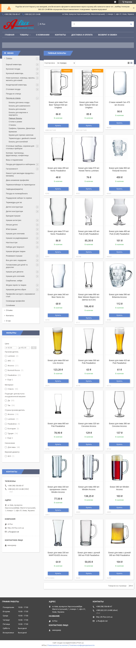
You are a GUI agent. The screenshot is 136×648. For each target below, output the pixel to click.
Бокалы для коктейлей (18, 142)
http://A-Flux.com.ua (16, 528)
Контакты (60, 35)
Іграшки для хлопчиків (15, 234)
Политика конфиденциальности (82, 645)
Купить (58, 125)
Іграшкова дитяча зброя (16, 289)
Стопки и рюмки (15, 122)
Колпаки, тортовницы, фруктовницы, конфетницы (17, 154)
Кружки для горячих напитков (21, 135)
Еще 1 (10, 380)
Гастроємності (12, 169)
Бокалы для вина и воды (19, 102)
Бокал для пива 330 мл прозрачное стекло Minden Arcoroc (58, 489)
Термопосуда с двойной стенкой (22, 138)
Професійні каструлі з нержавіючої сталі (20, 295)
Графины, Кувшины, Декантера (22, 128)
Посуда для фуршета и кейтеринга (20, 164)
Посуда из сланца (13, 94)
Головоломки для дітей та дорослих (17, 266)
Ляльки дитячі (12, 225)
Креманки (13, 132)
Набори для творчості (15, 247)
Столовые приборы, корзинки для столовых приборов (20, 147)
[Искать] (131, 24)
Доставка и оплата (82, 35)
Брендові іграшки (13, 216)
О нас (8, 321)
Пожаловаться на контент (57, 645)
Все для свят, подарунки (16, 260)
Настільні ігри (11, 242)
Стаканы (12, 125)
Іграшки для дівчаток (14, 272)
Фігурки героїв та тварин (16, 285)
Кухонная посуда (13, 69)
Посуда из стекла (13, 98)
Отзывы (9, 310)
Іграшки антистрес (13, 220)
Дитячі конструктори (14, 207)
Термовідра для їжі (14, 202)
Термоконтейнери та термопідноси (20, 185)
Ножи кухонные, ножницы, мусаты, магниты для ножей (20, 79)
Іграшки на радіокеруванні (17, 238)
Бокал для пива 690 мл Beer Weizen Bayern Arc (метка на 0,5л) (88, 297)
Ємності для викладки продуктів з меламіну (20, 174)
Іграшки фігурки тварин (15, 251)
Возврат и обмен (107, 35)
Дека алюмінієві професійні (17, 180)
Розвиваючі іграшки (14, 256)
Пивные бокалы (15, 118)
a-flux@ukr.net (13, 532)
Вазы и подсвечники (14, 160)
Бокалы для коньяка (17, 109)
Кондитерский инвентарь (16, 85)
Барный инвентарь (14, 64)
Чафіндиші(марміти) (14, 189)
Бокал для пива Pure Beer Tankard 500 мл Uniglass (58, 105)
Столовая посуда (13, 89)
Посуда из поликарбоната (17, 193)
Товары (24, 35)
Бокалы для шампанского (19, 106)
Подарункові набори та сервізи (19, 198)
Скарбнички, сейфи (14, 281)
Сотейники (10, 305)
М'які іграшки (11, 229)
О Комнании (42, 35)
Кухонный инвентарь (14, 73)
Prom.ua (80, 643)
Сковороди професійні (15, 301)
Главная (9, 35)
